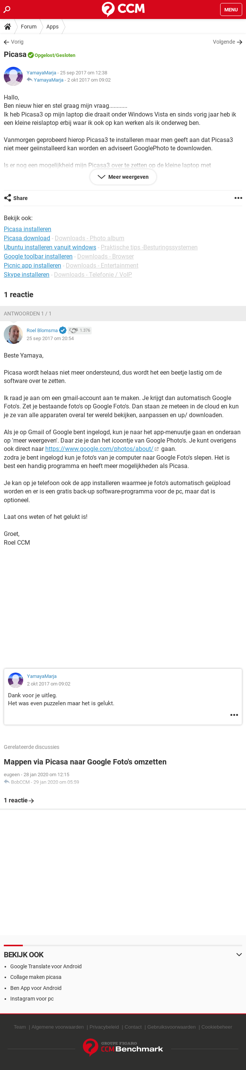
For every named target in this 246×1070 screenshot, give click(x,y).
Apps (52, 27)
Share (20, 198)
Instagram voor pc (32, 999)
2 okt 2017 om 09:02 (89, 80)
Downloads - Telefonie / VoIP (93, 274)
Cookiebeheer (217, 1027)
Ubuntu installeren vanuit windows (50, 247)
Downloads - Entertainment (102, 265)
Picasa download (27, 238)
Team (20, 1027)
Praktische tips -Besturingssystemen (149, 247)
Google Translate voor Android (46, 966)
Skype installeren (26, 274)
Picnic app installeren (32, 265)
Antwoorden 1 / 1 (28, 313)
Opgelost (44, 55)
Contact (133, 1027)
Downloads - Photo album (89, 238)
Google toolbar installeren (38, 256)
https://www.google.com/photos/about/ (99, 448)
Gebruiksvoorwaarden (172, 1027)
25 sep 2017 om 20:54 (50, 338)
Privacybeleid (104, 1027)
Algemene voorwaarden (58, 1027)
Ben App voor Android (36, 988)
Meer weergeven (128, 177)
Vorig (17, 42)
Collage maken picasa (36, 977)
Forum (29, 27)
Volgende (224, 42)
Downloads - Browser (105, 256)
